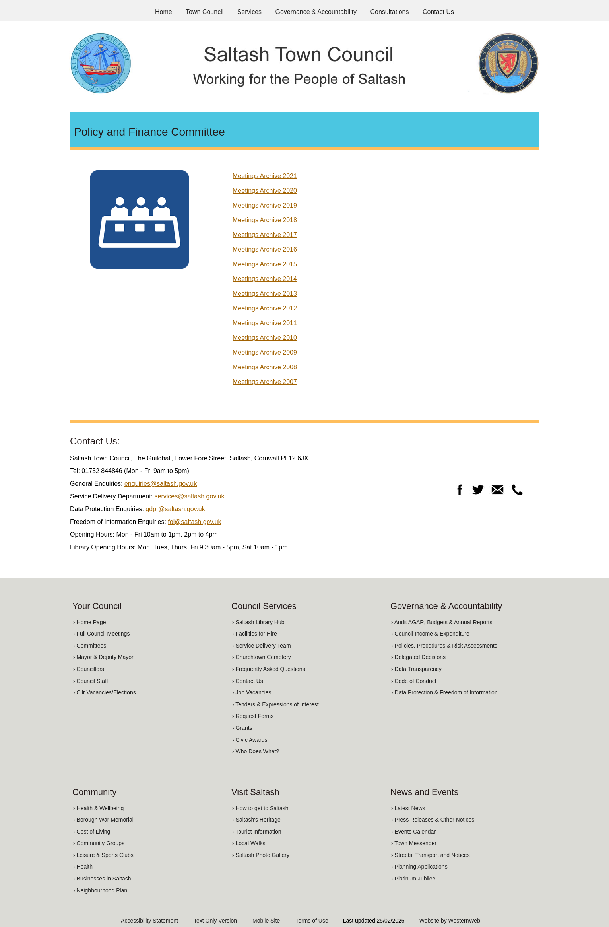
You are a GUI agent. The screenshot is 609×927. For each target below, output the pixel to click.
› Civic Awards (249, 740)
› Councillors (88, 669)
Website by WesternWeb (449, 920)
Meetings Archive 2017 (265, 234)
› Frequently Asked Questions (268, 669)
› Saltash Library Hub (258, 622)
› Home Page (89, 622)
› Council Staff (90, 681)
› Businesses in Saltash (102, 878)
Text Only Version (215, 920)
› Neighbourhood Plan (100, 890)
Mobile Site (266, 920)
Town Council (204, 11)
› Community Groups (98, 843)
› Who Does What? (255, 751)
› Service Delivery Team (261, 645)
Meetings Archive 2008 (265, 367)
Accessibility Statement (149, 920)
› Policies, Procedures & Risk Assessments (444, 645)
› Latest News (408, 808)
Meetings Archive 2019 (265, 205)
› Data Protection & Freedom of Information (444, 692)
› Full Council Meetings (101, 633)
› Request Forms (252, 716)
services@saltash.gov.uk (190, 496)
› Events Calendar (413, 831)
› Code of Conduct (413, 681)
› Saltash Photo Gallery (260, 855)
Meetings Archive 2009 (265, 352)
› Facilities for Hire (254, 633)
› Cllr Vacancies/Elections (104, 692)
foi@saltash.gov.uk (194, 521)
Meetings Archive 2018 (265, 220)
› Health (83, 866)
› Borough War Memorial (103, 819)
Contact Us (438, 11)
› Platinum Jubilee (413, 878)
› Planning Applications (419, 866)
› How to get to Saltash (260, 808)
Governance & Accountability (316, 11)
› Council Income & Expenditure (430, 633)
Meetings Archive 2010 (265, 337)
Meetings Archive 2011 (265, 323)
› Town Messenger (413, 843)
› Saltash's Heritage (256, 819)
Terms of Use (311, 920)
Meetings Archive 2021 (265, 176)
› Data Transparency (416, 669)
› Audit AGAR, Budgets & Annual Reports (441, 622)
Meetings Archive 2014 (265, 278)
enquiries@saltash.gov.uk (160, 483)
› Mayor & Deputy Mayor (103, 657)
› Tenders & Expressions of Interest (275, 704)
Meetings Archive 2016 (265, 249)
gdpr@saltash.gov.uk (175, 509)
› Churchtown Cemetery (261, 657)
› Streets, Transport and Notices (430, 855)
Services (249, 11)
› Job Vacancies (252, 692)
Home (163, 11)
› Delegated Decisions (418, 657)
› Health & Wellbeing (98, 808)
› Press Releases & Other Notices (432, 819)
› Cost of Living (91, 831)
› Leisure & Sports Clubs (103, 855)
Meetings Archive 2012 (265, 308)
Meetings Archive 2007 (265, 381)
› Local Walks (249, 843)
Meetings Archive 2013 (265, 293)
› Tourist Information (256, 831)
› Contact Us (247, 681)
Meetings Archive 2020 (265, 190)
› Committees (89, 645)
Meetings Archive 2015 (265, 264)
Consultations (389, 11)
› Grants (242, 728)
